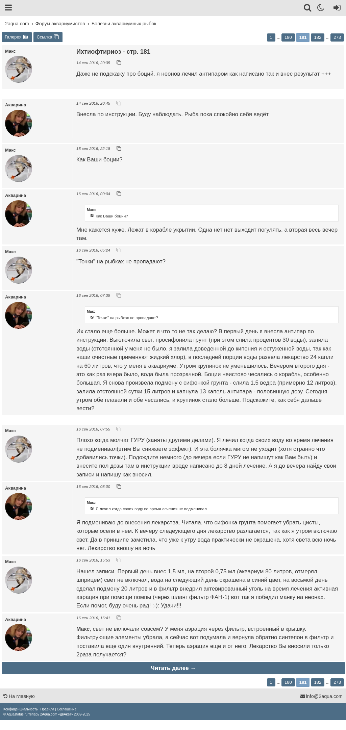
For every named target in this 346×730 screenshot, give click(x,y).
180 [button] (288, 37)
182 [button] (317, 37)
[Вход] (336, 8)
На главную (19, 696)
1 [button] (271, 37)
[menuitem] (20, 709)
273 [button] (337, 37)
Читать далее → (173, 668)
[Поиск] (308, 8)
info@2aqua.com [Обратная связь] (321, 696)
